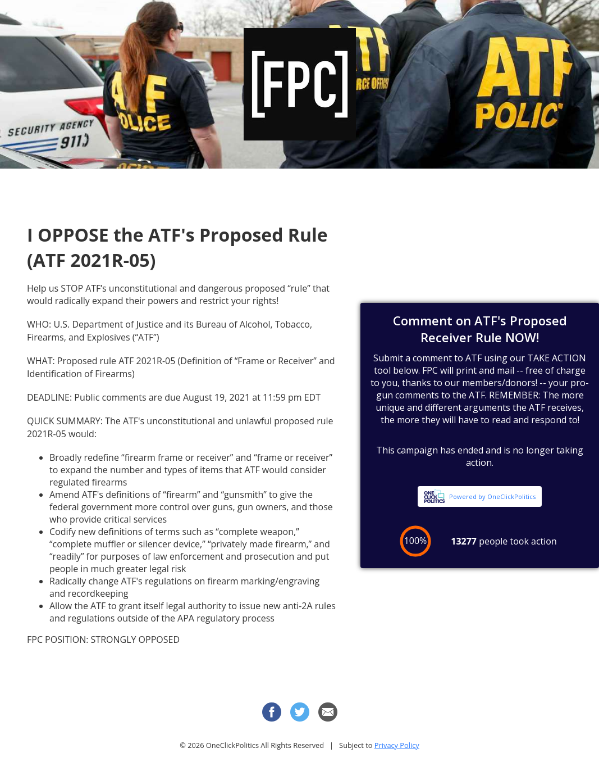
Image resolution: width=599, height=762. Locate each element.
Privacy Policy (396, 745)
